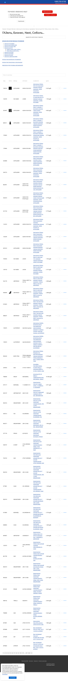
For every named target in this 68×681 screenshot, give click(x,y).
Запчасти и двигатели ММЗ (10, 56)
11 (23, 653)
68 (29, 653)
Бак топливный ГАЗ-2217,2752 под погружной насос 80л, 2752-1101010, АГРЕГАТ (38, 646)
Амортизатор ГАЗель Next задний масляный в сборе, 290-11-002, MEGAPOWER (38, 567)
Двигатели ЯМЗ (25, 661)
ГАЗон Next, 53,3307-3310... (13, 50)
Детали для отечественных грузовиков (13, 41)
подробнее (21, 21)
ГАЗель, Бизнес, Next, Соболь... (14, 49)
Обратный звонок (47, 11)
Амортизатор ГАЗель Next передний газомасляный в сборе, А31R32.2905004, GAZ (37, 613)
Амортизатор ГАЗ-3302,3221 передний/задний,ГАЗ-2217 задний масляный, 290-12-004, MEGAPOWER (38, 499)
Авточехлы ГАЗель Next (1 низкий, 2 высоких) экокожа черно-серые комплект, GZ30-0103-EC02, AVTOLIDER (38, 110)
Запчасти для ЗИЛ (8, 55)
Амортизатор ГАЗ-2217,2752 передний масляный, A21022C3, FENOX (38, 433)
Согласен (12, 677)
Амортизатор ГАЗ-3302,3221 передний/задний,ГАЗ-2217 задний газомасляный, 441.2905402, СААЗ (38, 486)
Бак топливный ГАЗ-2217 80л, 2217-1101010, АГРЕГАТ (38, 629)
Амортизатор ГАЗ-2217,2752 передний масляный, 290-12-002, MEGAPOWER (38, 423)
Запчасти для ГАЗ (8, 48)
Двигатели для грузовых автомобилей (12, 65)
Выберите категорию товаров (34, 37)
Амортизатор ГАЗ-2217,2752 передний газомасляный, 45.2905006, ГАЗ (37, 414)
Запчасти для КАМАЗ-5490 (10, 45)
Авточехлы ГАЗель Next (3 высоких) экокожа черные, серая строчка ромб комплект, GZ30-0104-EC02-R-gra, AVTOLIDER (38, 198)
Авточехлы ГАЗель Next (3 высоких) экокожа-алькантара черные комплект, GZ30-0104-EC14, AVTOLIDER (38, 224)
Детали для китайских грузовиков (11, 59)
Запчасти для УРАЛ (8, 52)
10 (20, 653)
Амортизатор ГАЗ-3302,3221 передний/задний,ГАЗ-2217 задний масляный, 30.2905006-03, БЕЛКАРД (38, 512)
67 (26, 653)
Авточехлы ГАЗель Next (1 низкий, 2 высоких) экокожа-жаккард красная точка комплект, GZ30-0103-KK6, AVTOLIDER (38, 148)
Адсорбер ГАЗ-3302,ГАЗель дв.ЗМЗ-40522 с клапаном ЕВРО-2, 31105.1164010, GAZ (38, 368)
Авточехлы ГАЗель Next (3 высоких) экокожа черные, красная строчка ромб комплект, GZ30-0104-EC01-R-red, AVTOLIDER (38, 184)
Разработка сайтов (50, 663)
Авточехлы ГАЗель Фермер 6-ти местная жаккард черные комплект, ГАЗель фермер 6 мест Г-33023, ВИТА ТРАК (38, 356)
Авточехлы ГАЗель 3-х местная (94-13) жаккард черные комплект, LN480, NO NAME (38, 99)
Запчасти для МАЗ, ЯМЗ (10, 46)
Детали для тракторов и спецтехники (12, 62)
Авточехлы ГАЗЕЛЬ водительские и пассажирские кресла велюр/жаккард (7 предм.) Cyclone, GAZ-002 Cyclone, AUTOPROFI (38, 328)
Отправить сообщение (50, 15)
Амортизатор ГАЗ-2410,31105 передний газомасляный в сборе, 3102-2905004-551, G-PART (37, 445)
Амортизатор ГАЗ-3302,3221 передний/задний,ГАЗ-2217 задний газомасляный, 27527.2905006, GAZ (38, 458)
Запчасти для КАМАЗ (9, 43)
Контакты (31, 661)
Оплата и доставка (42, 661)
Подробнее (5, 674)
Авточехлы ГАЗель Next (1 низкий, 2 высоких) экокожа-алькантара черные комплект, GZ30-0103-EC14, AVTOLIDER (38, 135)
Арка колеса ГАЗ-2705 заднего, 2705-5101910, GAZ (38, 622)
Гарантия (36, 661)
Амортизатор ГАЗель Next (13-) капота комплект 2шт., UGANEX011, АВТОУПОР (38, 535)
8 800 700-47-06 (60, 1)
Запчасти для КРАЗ (8, 53)
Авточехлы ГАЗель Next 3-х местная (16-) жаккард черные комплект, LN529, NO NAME (38, 259)
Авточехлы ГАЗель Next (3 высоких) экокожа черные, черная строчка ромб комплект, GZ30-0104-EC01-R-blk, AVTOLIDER (38, 211)
